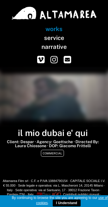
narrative (54, 46)
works (54, 28)
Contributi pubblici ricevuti (81, 194)
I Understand (66, 203)
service (54, 37)
